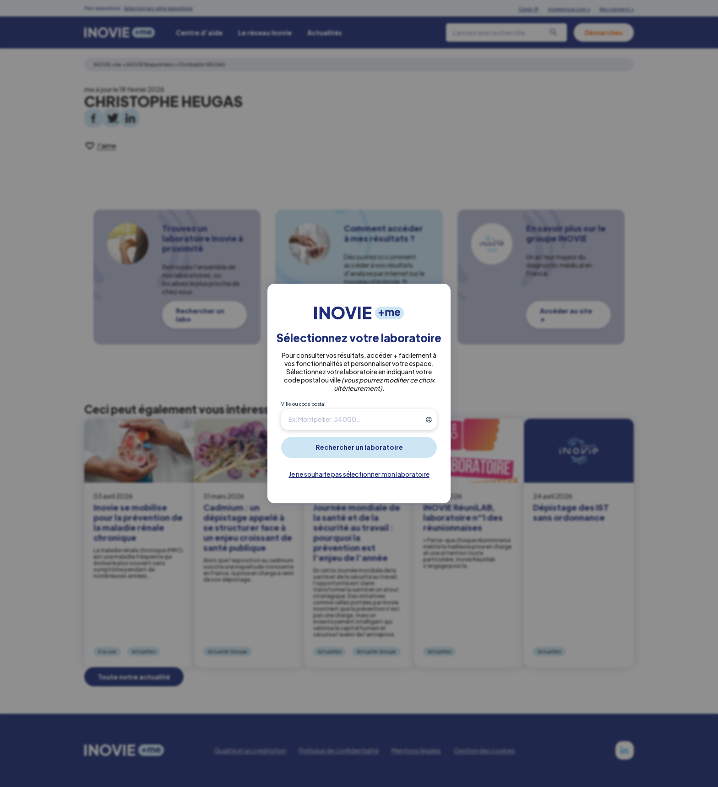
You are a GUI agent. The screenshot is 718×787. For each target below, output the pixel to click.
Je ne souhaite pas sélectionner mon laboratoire (359, 474)
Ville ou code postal (303, 404)
